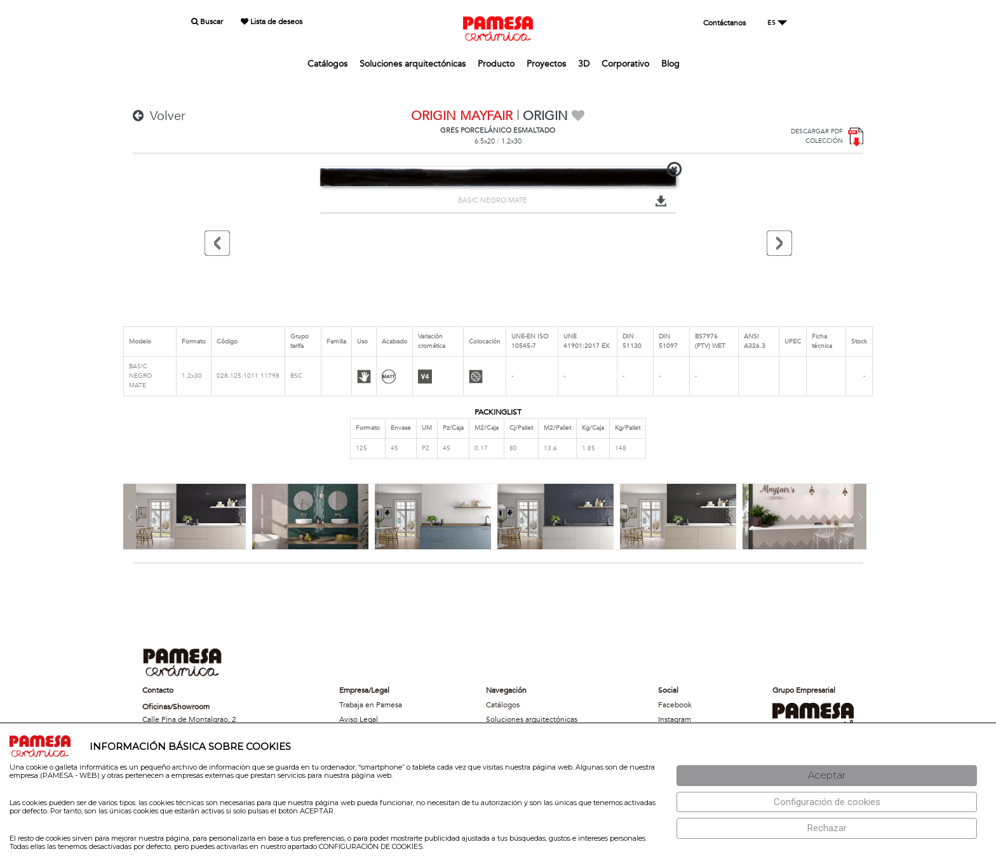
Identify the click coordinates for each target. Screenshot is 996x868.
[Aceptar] (826, 775)
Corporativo (625, 64)
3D (583, 64)
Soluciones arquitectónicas (413, 64)
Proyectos (546, 64)
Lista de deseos (271, 22)
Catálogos (327, 64)
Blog (670, 64)
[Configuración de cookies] (826, 802)
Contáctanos (724, 23)
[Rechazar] (826, 828)
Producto (496, 64)
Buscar (207, 22)
